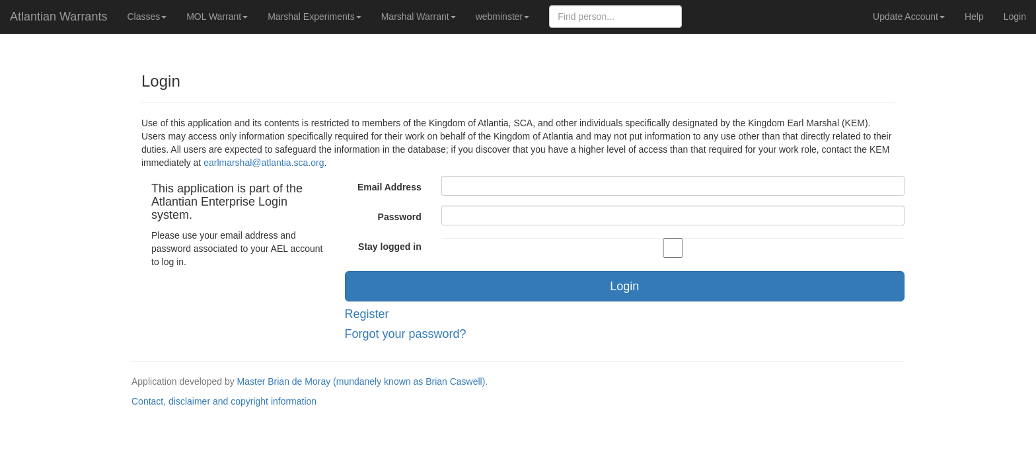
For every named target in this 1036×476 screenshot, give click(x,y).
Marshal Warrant (418, 16)
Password (400, 217)
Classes (146, 16)
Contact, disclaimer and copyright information (223, 401)
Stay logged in (390, 246)
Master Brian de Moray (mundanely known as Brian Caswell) (361, 381)
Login (1015, 16)
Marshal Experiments (314, 16)
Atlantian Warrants (58, 16)
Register (367, 314)
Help (974, 16)
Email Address (389, 187)
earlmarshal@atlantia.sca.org (264, 162)
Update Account (909, 16)
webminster (503, 16)
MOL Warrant (217, 16)
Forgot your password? (405, 333)
